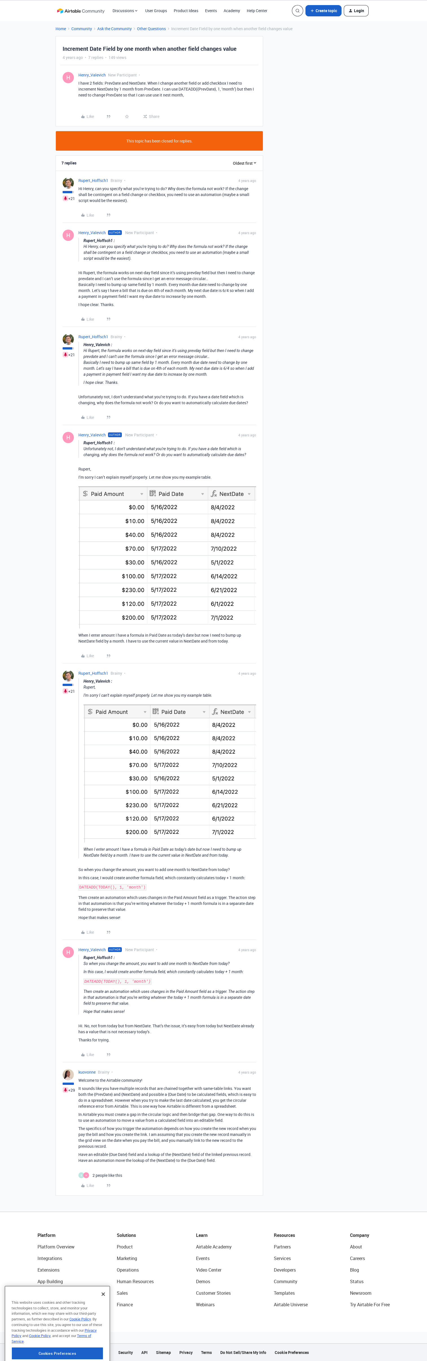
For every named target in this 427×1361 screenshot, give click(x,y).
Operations (128, 1270)
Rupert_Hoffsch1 (93, 180)
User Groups (156, 10)
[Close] (103, 1317)
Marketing (127, 1258)
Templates (284, 1293)
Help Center (257, 10)
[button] (323, 10)
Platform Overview (56, 1247)
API (144, 1352)
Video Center (208, 1270)
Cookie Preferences (292, 1352)
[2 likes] (100, 1175)
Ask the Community (114, 28)
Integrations (50, 1258)
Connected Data (54, 1304)
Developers (285, 1270)
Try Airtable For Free (370, 1304)
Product (125, 1247)
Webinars (205, 1304)
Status (357, 1281)
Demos (203, 1281)
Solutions (126, 1235)
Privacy (186, 1352)
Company (359, 1235)
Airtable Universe (291, 1304)
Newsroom (360, 1293)
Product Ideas (186, 10)
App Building (50, 1281)
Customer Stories (213, 1293)
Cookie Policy (80, 1342)
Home (61, 28)
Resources (284, 1235)
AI (40, 1293)
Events (211, 10)
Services (282, 1258)
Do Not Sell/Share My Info (243, 1352)
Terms (206, 1352)
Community (81, 28)
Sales (122, 1293)
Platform (47, 1235)
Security (125, 1352)
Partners (282, 1247)
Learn (202, 1235)
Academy (232, 10)
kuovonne (87, 1072)
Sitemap (163, 1352)
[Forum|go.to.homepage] (81, 10)
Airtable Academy (214, 1247)
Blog (354, 1270)
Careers (357, 1258)
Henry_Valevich (92, 75)
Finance (125, 1304)
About (356, 1247)
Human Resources (135, 1281)
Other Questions (151, 28)
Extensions (49, 1270)
